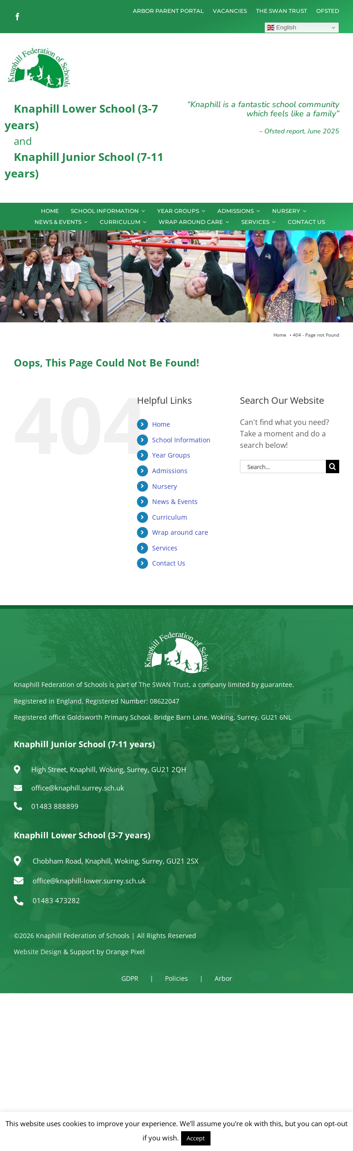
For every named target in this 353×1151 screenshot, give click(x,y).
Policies (176, 978)
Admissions (170, 470)
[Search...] (283, 466)
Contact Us (168, 563)
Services (164, 548)
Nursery (164, 486)
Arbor (223, 978)
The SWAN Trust (164, 684)
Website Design (38, 951)
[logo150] (39, 49)
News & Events (175, 501)
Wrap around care (180, 532)
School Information (181, 439)
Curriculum (169, 517)
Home (161, 424)
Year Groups (171, 455)
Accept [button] (196, 1138)
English (281, 27)
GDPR (129, 978)
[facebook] (17, 16)
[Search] (332, 466)
